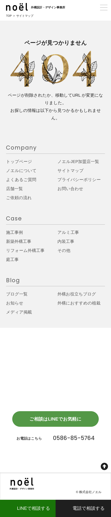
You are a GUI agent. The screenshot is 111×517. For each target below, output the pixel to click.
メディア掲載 (19, 314)
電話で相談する (89, 508)
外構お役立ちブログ (76, 295)
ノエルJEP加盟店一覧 (78, 163)
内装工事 (65, 243)
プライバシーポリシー (79, 181)
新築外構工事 (18, 243)
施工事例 (14, 234)
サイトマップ (70, 172)
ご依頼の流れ (19, 199)
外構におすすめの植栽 (78, 304)
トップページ (19, 163)
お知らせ (14, 304)
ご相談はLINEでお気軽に (55, 420)
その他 (63, 252)
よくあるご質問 (21, 181)
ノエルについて (21, 172)
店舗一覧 (14, 190)
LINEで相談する (33, 508)
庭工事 (12, 261)
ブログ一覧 (17, 295)
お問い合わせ (70, 190)
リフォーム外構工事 (25, 252)
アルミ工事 (68, 234)
